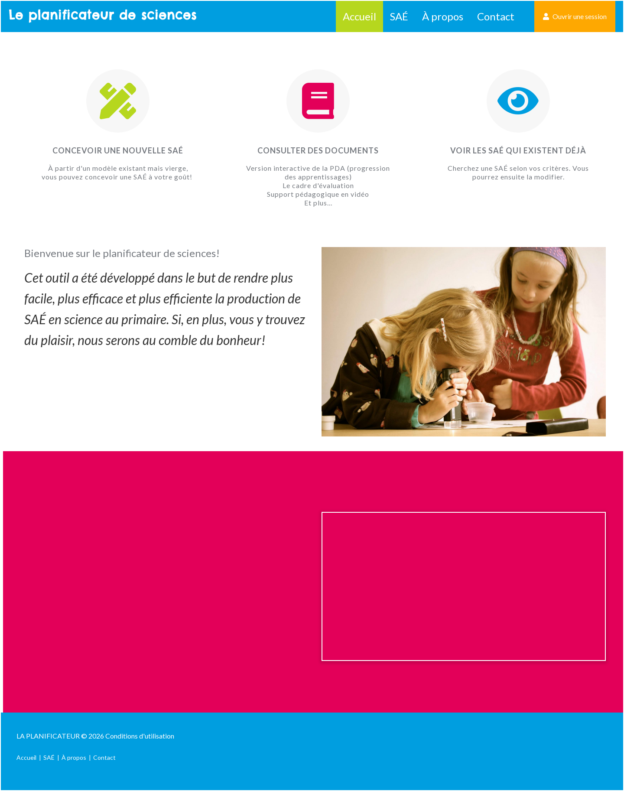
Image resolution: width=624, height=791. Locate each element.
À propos (442, 16)
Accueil (359, 16)
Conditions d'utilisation (139, 736)
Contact (495, 16)
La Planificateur (48, 736)
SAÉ (399, 16)
